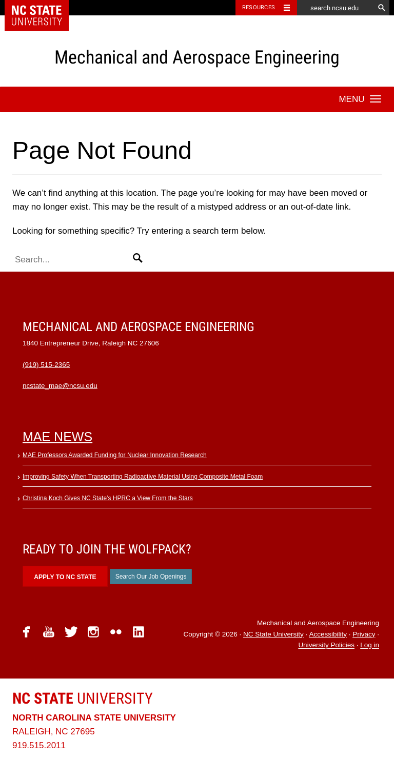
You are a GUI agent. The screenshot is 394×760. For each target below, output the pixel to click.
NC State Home (43, 8)
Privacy (363, 634)
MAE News (57, 436)
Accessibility (328, 634)
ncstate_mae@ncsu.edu (60, 385)
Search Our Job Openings (151, 576)
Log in (369, 645)
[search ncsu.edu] (335, 7)
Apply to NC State (65, 577)
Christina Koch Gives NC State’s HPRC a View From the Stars (108, 498)
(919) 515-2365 (46, 364)
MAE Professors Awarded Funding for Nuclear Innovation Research (115, 455)
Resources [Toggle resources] (258, 7)
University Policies (326, 645)
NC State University (273, 634)
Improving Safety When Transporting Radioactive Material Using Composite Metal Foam (143, 476)
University (82, 698)
